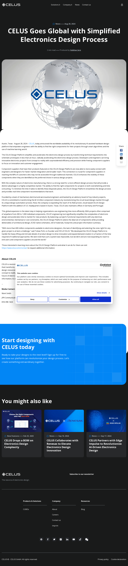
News (77, 5)
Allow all (95, 299)
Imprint (55, 525)
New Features (13, 436)
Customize (64, 299)
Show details (102, 293)
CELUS (31, 143)
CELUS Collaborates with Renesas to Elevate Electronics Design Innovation (62, 445)
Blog (83, 509)
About (54, 509)
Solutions (55, 5)
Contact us (86, 5)
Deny (32, 299)
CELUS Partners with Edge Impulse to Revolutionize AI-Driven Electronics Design (105, 445)
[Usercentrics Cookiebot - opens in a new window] (101, 265)
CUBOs (26, 509)
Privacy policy (103, 559)
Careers (55, 514)
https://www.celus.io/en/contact (14, 248)
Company (67, 5)
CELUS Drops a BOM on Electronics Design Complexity (18, 444)
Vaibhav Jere (75, 50)
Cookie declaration (118, 559)
